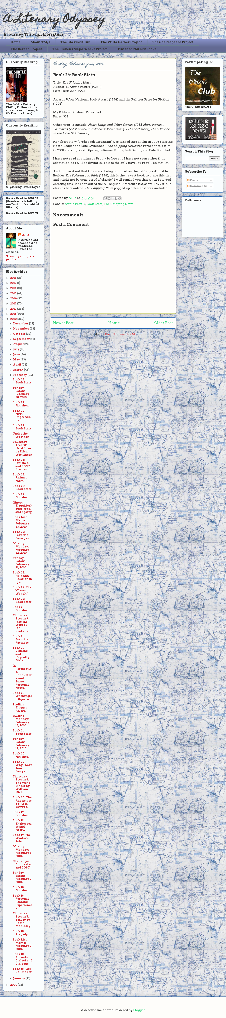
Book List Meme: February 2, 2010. (22, 944)
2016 (13, 288)
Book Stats (94, 204)
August (18, 344)
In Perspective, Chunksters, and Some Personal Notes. (22, 676)
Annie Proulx (75, 204)
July (16, 349)
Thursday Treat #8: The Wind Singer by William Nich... (21, 784)
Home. (16, 42)
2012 (13, 308)
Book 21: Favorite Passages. (21, 639)
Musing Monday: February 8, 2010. (22, 851)
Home (114, 323)
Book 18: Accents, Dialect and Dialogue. (22, 959)
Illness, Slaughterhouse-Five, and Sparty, (22, 507)
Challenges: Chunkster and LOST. (22, 864)
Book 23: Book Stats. (22, 487)
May (17, 359)
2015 (13, 293)
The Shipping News (118, 204)
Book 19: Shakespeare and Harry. (22, 825)
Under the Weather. (21, 435)
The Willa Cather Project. (121, 42)
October (19, 333)
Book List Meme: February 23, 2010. (21, 522)
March (18, 369)
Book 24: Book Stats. (22, 427)
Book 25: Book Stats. (22, 381)
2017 (13, 282)
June (17, 354)
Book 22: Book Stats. (22, 600)
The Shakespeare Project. (173, 42)
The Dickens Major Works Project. (80, 49)
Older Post (163, 323)
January (19, 978)
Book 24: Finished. (21, 404)
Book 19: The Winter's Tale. (22, 838)
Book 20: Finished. (21, 755)
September (21, 338)
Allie (73, 198)
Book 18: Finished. (21, 889)
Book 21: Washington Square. (22, 696)
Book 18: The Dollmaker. (22, 970)
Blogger (139, 1010)
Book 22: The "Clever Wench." (22, 590)
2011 (13, 313)
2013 (13, 303)
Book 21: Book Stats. (22, 732)
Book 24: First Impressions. (22, 415)
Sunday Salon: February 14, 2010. (21, 743)
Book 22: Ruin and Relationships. (22, 577)
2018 (13, 277)
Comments (197, 186)
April (17, 364)
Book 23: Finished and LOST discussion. (22, 464)
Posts (192, 180)
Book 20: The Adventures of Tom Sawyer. (22, 802)
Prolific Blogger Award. (20, 707)
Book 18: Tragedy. (20, 933)
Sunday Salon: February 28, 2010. (21, 392)
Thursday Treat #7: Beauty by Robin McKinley (22, 920)
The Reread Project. (27, 49)
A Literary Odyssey (54, 20)
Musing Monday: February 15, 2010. (21, 720)
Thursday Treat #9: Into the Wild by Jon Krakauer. (22, 623)
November (21, 328)
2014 (13, 298)
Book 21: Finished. (21, 609)
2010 (13, 318)
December (21, 323)
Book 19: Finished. (21, 814)
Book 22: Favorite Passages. (21, 535)
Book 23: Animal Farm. (20, 477)
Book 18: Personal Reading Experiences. (22, 902)
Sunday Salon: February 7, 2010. (22, 877)
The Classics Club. (75, 42)
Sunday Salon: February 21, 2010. (21, 563)
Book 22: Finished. (21, 496)
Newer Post (63, 323)
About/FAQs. (41, 42)
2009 (14, 984)
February (20, 374)
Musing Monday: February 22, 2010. (21, 548)
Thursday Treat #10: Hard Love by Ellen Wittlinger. (23, 448)
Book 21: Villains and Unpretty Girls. (21, 654)
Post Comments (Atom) (123, 334)
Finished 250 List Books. (137, 49)
